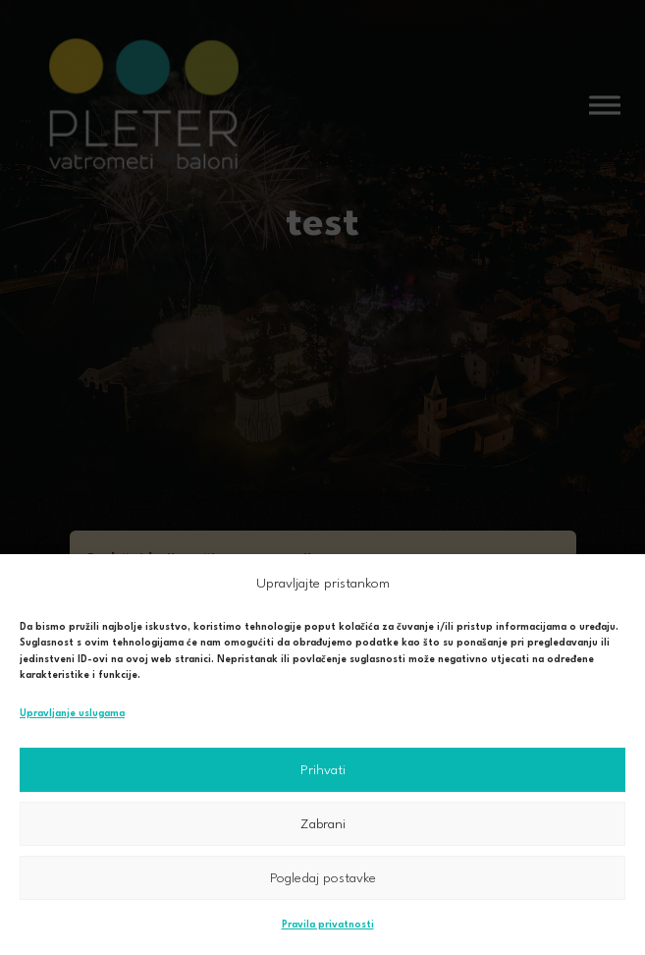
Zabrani (323, 824)
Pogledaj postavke (323, 878)
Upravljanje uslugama (72, 713)
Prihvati (323, 770)
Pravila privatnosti (328, 924)
